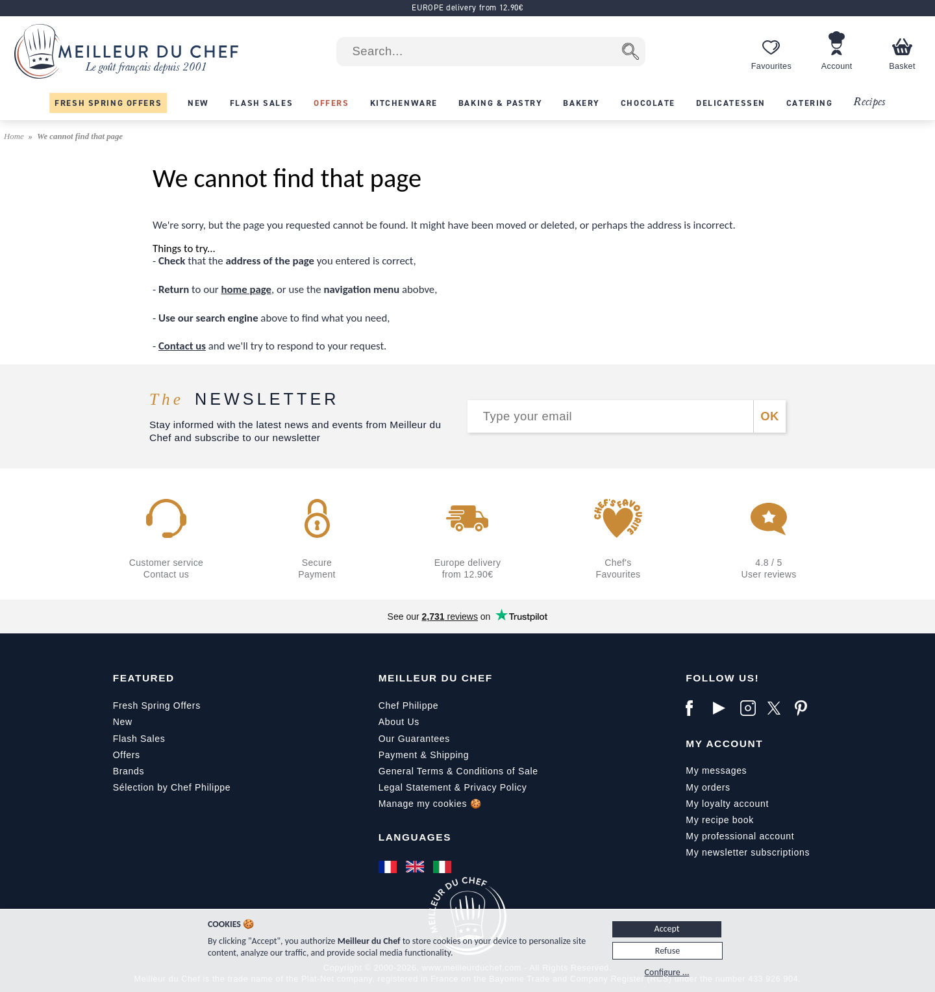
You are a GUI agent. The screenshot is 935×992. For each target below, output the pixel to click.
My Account (724, 743)
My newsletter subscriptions (748, 852)
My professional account (740, 836)
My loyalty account (727, 803)
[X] (777, 708)
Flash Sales (139, 738)
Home (15, 136)
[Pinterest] (805, 708)
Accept (667, 928)
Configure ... (667, 972)
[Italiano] (443, 866)
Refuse (667, 950)
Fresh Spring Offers (157, 705)
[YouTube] (723, 708)
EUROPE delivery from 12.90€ (467, 7)
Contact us (182, 346)
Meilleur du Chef (436, 677)
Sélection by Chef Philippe (172, 787)
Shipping (449, 755)
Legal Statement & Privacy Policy (453, 787)
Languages (415, 837)
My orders (708, 787)
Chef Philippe (408, 705)
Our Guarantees (414, 738)
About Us (399, 722)
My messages (716, 770)
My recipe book (720, 820)
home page (246, 289)
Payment (398, 755)
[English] (416, 866)
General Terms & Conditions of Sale (458, 771)
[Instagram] (750, 708)
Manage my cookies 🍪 (430, 803)
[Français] (389, 866)
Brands (129, 771)
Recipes (869, 102)
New (122, 722)
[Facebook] (696, 708)
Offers (126, 755)
